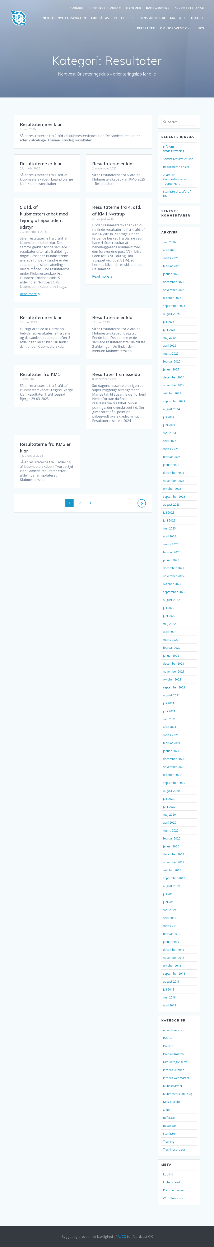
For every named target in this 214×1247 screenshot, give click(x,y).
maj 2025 (169, 338)
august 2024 (171, 409)
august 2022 (171, 600)
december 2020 (173, 759)
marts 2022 (170, 640)
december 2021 (173, 663)
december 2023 (173, 473)
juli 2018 (168, 989)
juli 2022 (168, 608)
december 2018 (173, 950)
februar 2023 (171, 552)
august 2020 (171, 791)
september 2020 (174, 783)
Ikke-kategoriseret (175, 1062)
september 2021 (174, 687)
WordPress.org (173, 1198)
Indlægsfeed (171, 1182)
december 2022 (173, 568)
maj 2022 (169, 624)
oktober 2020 (172, 775)
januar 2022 (171, 655)
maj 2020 (169, 814)
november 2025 (173, 290)
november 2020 (173, 767)
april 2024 (169, 441)
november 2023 (173, 481)
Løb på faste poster (109, 18)
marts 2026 (170, 258)
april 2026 (169, 250)
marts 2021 (170, 735)
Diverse (168, 1046)
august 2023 (171, 504)
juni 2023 (169, 520)
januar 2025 (171, 369)
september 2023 (174, 497)
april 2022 (169, 632)
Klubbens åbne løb (148, 18)
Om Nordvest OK (175, 28)
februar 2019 (171, 934)
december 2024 (173, 377)
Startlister (169, 1134)
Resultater (170, 1126)
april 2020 (169, 822)
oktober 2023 (172, 489)
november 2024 (173, 385)
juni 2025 (169, 330)
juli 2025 (168, 322)
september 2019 (174, 878)
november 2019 (173, 862)
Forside (76, 8)
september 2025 (174, 306)
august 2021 (171, 695)
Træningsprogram (104, 8)
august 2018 (171, 981)
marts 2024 (170, 449)
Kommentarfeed (174, 1190)
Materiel (178, 18)
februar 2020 (171, 838)
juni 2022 (169, 616)
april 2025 (169, 345)
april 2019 (169, 918)
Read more (28, 294)
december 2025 (173, 282)
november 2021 (173, 671)
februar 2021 (171, 743)
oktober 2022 (172, 584)
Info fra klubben (173, 1070)
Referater (146, 28)
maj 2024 (169, 433)
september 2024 (174, 401)
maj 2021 (169, 719)
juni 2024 (169, 425)
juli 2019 (168, 894)
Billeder (168, 1038)
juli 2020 (168, 799)
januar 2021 (171, 751)
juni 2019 (169, 902)
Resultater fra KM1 (112, 348)
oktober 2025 (172, 298)
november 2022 (173, 576)
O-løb (167, 1110)
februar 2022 (171, 648)
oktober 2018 (172, 966)
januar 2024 (171, 465)
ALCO (122, 1236)
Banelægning (158, 8)
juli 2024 (168, 417)
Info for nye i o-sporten (64, 18)
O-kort (197, 18)
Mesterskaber (172, 1102)
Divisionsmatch (173, 1054)
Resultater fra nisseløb (44, 370)
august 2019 (171, 886)
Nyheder (133, 8)
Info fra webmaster (176, 1078)
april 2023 (169, 536)
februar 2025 (171, 361)
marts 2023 (170, 544)
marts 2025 (170, 353)
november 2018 (173, 958)
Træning (168, 1141)
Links (199, 28)
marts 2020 (170, 830)
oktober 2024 (172, 393)
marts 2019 (170, 926)
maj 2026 (169, 242)
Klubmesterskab (189, 8)
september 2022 (174, 592)
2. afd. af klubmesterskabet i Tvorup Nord (176, 179)
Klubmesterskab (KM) (177, 1094)
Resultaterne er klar (41, 124)
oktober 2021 (172, 679)
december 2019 (173, 854)
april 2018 (169, 1005)
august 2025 (171, 314)
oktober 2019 (172, 870)
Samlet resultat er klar (178, 159)
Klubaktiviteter (172, 1086)
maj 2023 (169, 528)
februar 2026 (171, 266)
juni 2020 (169, 807)
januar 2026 (171, 274)
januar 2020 (171, 846)
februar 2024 (171, 457)
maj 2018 (169, 997)
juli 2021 (168, 703)
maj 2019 (169, 910)
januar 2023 (171, 560)
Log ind (168, 1174)
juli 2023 (168, 512)
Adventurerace (173, 1030)
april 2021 (169, 727)
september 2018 (174, 973)
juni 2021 (169, 711)
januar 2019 (171, 942)
